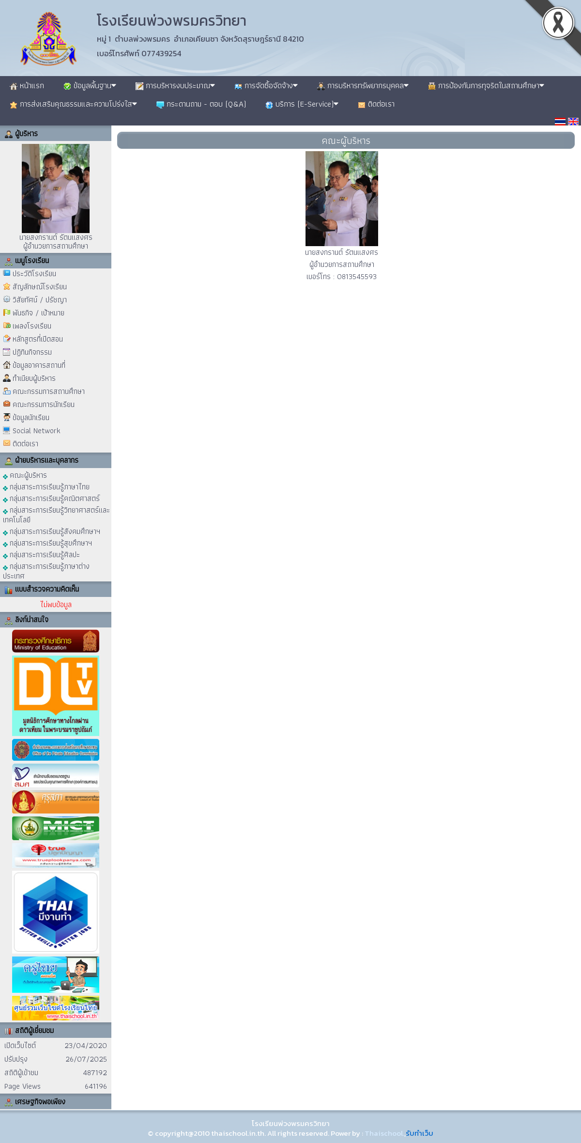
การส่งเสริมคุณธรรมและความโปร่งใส (73, 103)
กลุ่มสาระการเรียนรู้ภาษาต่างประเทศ (46, 570)
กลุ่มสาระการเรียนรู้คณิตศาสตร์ (51, 497)
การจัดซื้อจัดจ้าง (266, 85)
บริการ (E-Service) (301, 103)
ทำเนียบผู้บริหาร (34, 378)
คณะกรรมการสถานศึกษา (49, 391)
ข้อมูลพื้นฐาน (89, 85)
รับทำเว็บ (419, 1133)
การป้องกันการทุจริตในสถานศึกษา (486, 85)
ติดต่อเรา (376, 103)
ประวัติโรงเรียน (34, 273)
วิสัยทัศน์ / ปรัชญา (40, 300)
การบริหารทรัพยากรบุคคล (363, 85)
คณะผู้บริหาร (25, 474)
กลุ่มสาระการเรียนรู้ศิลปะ (41, 554)
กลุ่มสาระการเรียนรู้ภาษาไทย (46, 486)
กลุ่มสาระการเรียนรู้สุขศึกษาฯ (47, 542)
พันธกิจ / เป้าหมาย (38, 313)
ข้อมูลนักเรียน (31, 417)
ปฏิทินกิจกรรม (32, 352)
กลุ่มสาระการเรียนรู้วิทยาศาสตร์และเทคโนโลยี (56, 514)
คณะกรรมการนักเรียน (44, 404)
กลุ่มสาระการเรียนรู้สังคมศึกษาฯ (51, 530)
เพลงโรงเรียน (32, 326)
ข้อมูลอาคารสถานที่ (39, 365)
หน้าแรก (27, 85)
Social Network (37, 430)
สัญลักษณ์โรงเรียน (40, 287)
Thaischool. (384, 1133)
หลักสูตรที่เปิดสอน (38, 339)
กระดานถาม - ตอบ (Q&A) (201, 103)
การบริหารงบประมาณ (175, 85)
